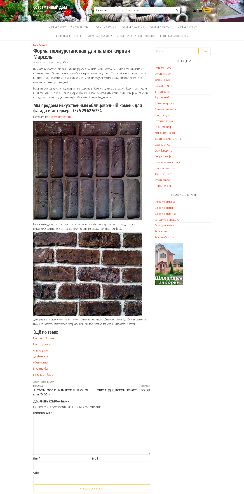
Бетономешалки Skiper (165, 214)
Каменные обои (40, 368)
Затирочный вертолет (165, 237)
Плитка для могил (163, 186)
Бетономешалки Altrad (165, 202)
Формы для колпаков (132, 26)
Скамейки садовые (163, 150)
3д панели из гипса (163, 174)
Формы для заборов (160, 26)
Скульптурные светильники (167, 162)
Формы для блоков (105, 26)
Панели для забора (164, 127)
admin (65, 62)
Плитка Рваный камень (43, 338)
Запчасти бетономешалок (167, 219)
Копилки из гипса (162, 180)
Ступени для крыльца (164, 103)
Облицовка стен (40, 362)
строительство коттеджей (61, 117)
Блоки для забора (163, 68)
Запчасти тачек (162, 231)
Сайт (36, 473)
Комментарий (42, 413)
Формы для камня (56, 26)
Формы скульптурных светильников (136, 36)
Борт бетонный (162, 97)
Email (96, 458)
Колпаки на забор (163, 74)
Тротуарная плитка (163, 85)
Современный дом (50, 7)
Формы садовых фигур (99, 36)
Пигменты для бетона (43, 374)
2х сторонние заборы (165, 133)
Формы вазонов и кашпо (69, 36)
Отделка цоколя (40, 350)
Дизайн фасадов (40, 356)
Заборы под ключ (163, 80)
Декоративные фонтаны (166, 156)
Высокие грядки (162, 115)
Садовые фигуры (162, 144)
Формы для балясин (186, 26)
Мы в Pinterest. (40, 45)
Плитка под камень (42, 344)
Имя (36, 458)
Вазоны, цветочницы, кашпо (168, 138)
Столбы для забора (164, 121)
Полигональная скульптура (174, 36)
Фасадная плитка (162, 91)
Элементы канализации (165, 109)
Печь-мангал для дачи (165, 168)
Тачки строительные (164, 225)
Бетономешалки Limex (165, 208)
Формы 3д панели (80, 26)
